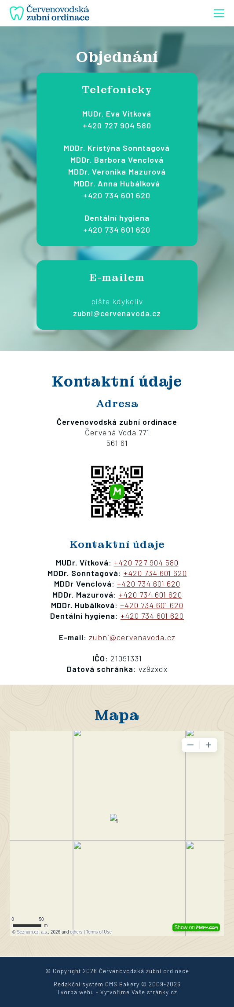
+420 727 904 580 (117, 125)
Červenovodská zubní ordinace (144, 970)
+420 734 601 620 (116, 195)
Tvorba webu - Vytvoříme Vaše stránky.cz (117, 992)
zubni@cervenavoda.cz (117, 313)
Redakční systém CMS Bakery (96, 984)
